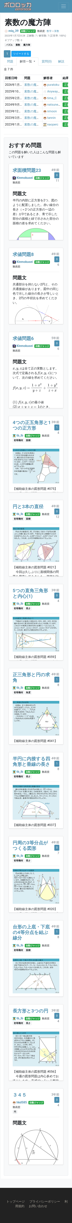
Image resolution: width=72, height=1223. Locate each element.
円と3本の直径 (28, 506)
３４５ (19, 1095)
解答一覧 (26, 61)
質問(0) (47, 61)
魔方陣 (26, 45)
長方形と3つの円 (30, 1011)
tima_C (52, 98)
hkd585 (22, 1102)
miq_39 (13, 31)
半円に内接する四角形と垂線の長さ (31, 761)
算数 (56, 31)
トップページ (15, 1201)
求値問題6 (23, 338)
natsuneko (54, 104)
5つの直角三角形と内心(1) (30, 593)
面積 (28, 440)
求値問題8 (23, 254)
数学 (49, 31)
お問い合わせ (38, 1206)
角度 (28, 692)
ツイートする (21, 53)
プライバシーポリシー (44, 1201)
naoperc (52, 124)
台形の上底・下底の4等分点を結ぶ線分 (31, 932)
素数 (18, 45)
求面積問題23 (27, 170)
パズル (9, 45)
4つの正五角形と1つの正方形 (32, 425)
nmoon (52, 111)
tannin (51, 118)
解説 (61, 61)
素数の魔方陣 (33, 85)
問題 (10, 61)
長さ (28, 608)
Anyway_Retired (58, 91)
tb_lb (20, 435)
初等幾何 (18, 440)
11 (57, 180)
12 (57, 517)
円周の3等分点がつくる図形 (30, 845)
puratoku (53, 85)
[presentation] (17, 369)
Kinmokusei (25, 178)
